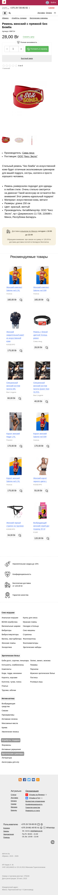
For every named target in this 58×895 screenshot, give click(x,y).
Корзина (6, 828)
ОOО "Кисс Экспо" (27, 156)
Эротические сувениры (39, 18)
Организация (32, 791)
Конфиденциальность (33, 804)
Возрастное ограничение (35, 801)
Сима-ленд (28, 153)
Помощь (6, 837)
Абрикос (5, 18)
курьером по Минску (28, 231)
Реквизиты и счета (32, 811)
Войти (51, 2)
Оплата (49, 13)
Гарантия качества (32, 807)
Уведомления (8, 834)
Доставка (41, 13)
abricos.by (6, 854)
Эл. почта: (32, 831)
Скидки (51, 8)
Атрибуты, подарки (19, 18)
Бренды (14, 810)
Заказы (6, 831)
